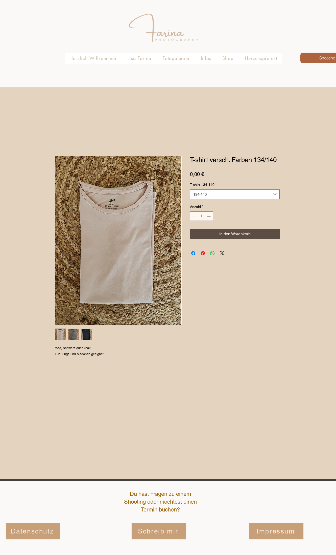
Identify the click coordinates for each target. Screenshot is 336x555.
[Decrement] (194, 216)
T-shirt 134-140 (202, 185)
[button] (176, 58)
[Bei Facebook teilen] (193, 253)
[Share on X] (222, 253)
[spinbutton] (201, 216)
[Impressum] (276, 531)
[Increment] (209, 216)
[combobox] (235, 194)
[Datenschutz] (33, 531)
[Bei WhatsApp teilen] (212, 253)
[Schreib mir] (158, 531)
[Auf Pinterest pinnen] (203, 253)
